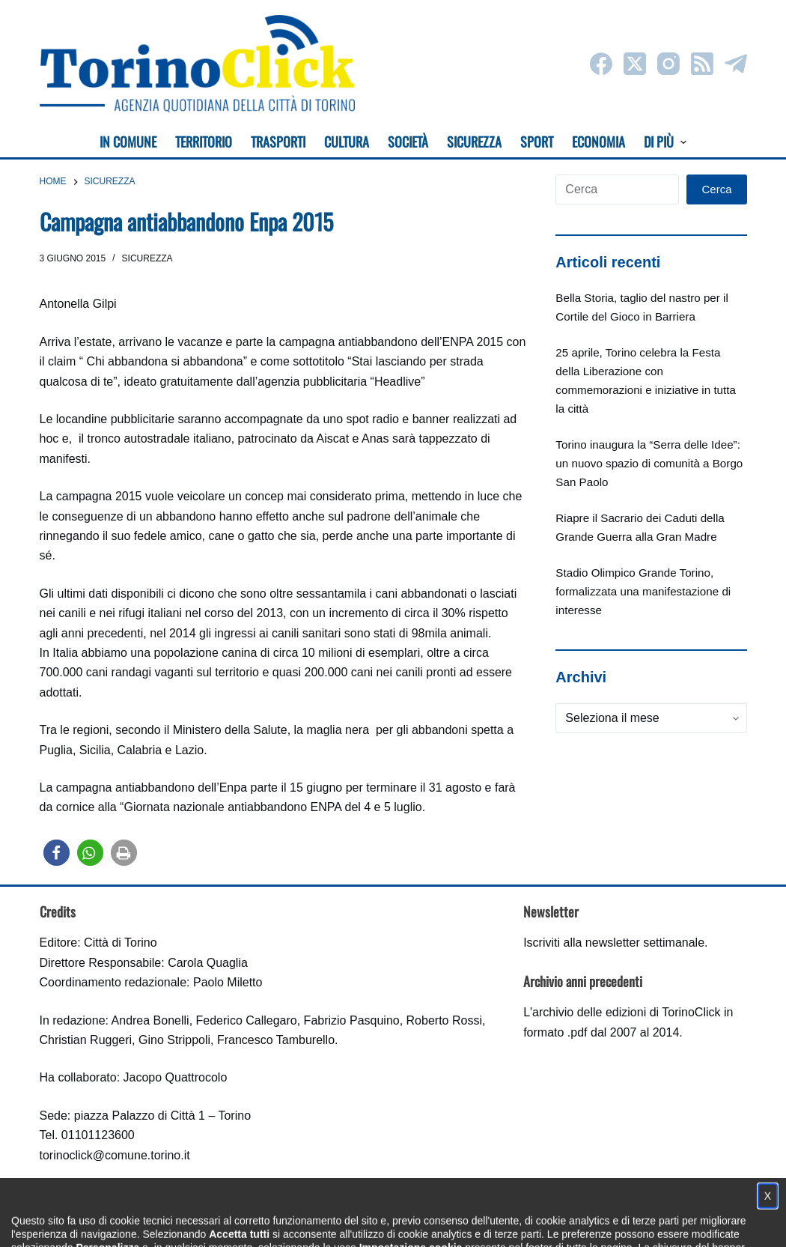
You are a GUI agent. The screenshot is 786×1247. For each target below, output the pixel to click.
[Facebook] (601, 63)
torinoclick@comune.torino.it (115, 1155)
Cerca (716, 189)
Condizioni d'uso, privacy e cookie (337, 1221)
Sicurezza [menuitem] (474, 141)
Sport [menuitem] (536, 141)
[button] (56, 853)
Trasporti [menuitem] (278, 141)
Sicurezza (147, 258)
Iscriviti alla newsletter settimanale (613, 942)
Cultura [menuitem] (346, 141)
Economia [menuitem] (598, 141)
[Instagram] (668, 63)
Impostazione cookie (481, 1221)
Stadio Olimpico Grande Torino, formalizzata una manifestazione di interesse (643, 591)
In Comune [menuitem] (128, 141)
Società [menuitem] (408, 141)
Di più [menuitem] (665, 141)
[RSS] (702, 63)
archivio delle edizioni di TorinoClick (626, 1012)
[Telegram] (736, 63)
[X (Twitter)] (635, 63)
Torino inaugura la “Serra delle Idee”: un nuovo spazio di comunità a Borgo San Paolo (649, 463)
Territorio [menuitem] (203, 141)
